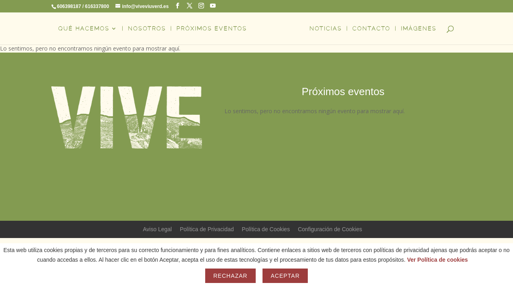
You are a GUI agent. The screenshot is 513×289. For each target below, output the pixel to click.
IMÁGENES (418, 29)
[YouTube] (213, 6)
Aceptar (285, 276)
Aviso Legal (157, 229)
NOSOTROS (147, 29)
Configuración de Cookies (330, 229)
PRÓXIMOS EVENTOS (211, 29)
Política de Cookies (266, 229)
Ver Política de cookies (437, 259)
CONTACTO (371, 29)
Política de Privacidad (207, 229)
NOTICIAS (325, 29)
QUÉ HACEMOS (83, 29)
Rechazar (230, 276)
